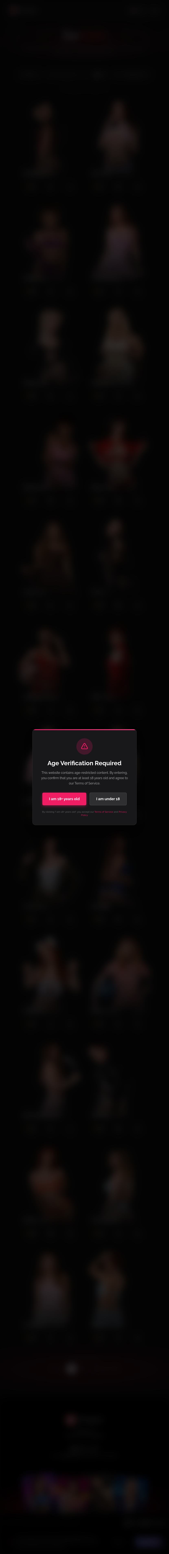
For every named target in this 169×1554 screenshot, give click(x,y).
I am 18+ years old (64, 799)
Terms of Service (103, 811)
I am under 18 (108, 799)
